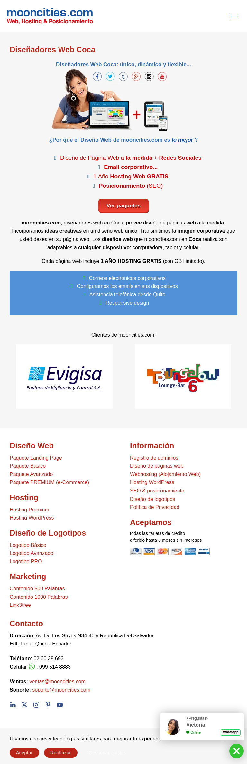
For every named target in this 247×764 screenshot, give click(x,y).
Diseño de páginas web (156, 466)
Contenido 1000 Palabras (39, 597)
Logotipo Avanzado (31, 553)
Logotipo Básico (28, 545)
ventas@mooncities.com (57, 681)
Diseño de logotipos (152, 499)
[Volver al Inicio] (46, 16)
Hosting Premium (29, 509)
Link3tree (20, 605)
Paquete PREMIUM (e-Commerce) (49, 482)
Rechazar (60, 752)
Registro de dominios (154, 458)
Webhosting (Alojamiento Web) (165, 474)
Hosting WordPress (32, 517)
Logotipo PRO (26, 561)
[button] (234, 16)
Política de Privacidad (154, 507)
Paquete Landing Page (36, 458)
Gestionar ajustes (107, 752)
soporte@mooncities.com (61, 689)
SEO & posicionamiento (157, 490)
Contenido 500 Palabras (37, 588)
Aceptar (24, 752)
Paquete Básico (28, 466)
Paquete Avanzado (31, 474)
